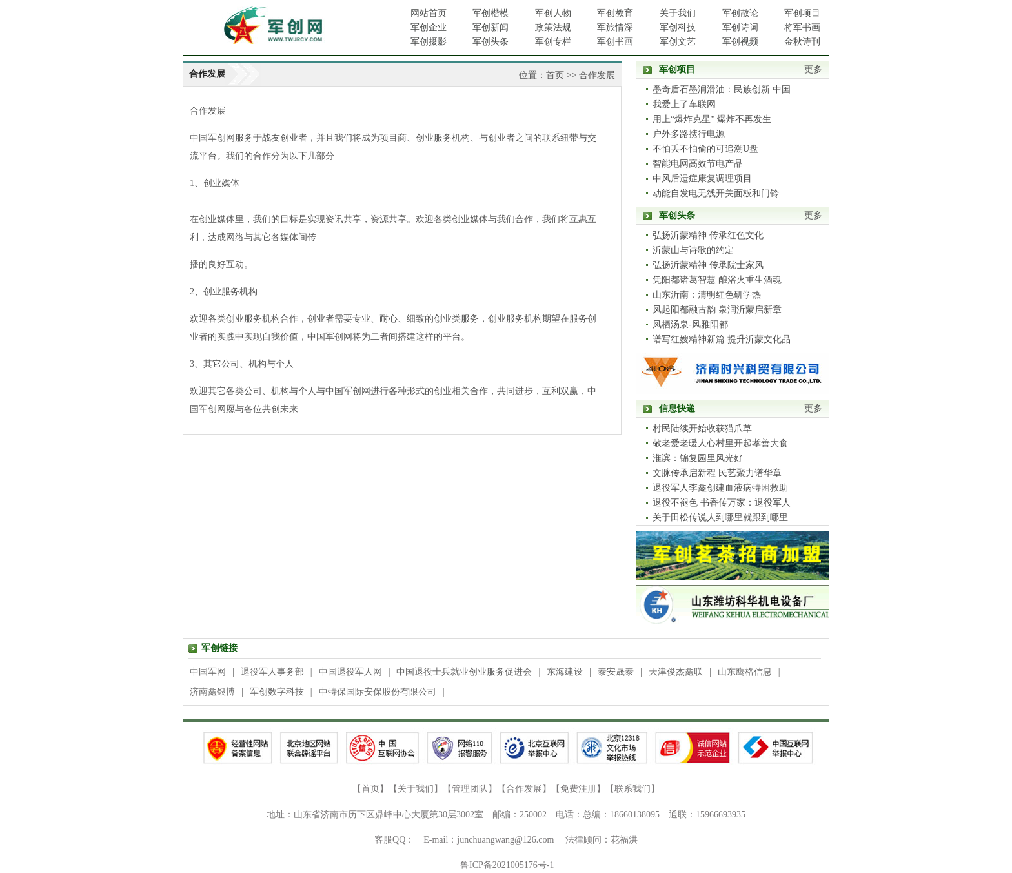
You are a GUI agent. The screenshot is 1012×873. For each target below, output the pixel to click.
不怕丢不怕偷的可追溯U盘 (705, 149)
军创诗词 (740, 27)
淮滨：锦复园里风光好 (698, 458)
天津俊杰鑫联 (676, 672)
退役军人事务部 (272, 672)
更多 (813, 69)
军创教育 (615, 13)
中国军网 (208, 672)
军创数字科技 (277, 692)
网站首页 (428, 13)
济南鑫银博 (212, 692)
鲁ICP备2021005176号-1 (507, 865)
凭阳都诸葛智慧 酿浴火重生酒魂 (717, 280)
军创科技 (678, 27)
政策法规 (553, 27)
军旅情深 (615, 27)
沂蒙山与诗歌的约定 (693, 250)
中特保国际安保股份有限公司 (377, 692)
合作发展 (597, 75)
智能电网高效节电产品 (698, 164)
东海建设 (565, 672)
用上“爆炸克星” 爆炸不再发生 (712, 119)
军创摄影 (428, 41)
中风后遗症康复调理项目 (702, 178)
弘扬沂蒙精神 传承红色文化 (708, 235)
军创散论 (740, 13)
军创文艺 (678, 41)
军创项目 (802, 13)
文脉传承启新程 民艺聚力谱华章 (717, 473)
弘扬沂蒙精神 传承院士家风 (708, 265)
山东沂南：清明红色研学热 (707, 295)
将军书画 (802, 27)
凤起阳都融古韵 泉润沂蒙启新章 (717, 309)
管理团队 (470, 789)
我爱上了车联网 (684, 104)
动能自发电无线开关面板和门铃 (716, 193)
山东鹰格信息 (745, 672)
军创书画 (615, 41)
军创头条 (490, 41)
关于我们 (678, 13)
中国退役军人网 (350, 672)
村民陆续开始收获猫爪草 (702, 428)
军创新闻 (490, 27)
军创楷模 (490, 13)
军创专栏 (553, 41)
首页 (555, 75)
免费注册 (578, 789)
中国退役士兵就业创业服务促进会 (464, 672)
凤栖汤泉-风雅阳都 (690, 324)
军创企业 (428, 27)
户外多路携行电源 (689, 134)
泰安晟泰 (616, 672)
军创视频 (740, 41)
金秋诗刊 (802, 41)
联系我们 (632, 789)
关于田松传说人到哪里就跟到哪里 (720, 517)
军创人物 (553, 13)
